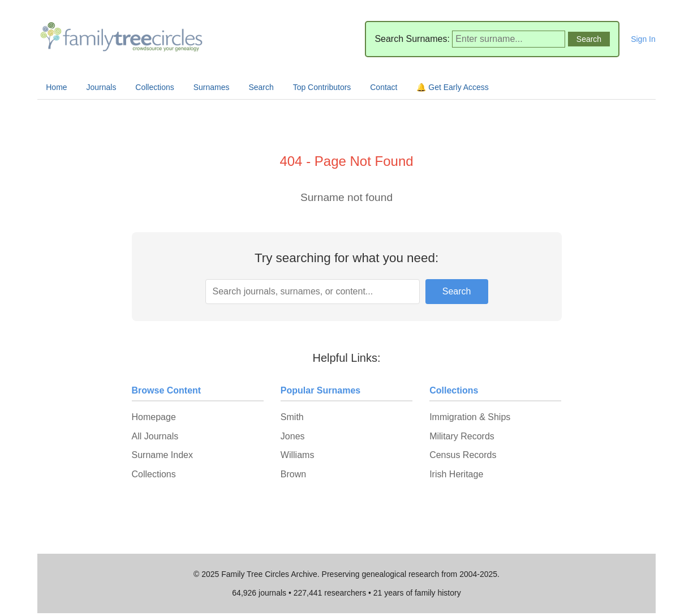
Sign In (643, 39)
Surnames (211, 87)
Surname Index (162, 455)
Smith (292, 417)
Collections (154, 87)
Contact (383, 87)
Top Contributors (322, 87)
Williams (298, 455)
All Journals (155, 436)
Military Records (461, 436)
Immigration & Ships (469, 417)
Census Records (462, 455)
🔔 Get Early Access (452, 87)
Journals (102, 87)
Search (260, 87)
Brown (293, 474)
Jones (293, 436)
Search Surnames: (412, 39)
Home (56, 87)
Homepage (154, 417)
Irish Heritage (456, 474)
